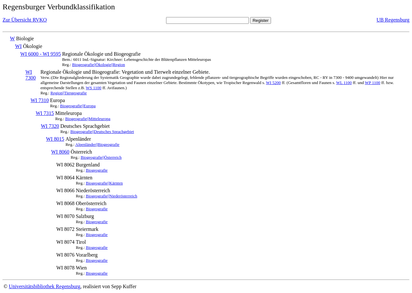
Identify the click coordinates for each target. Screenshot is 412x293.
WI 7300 (30, 74)
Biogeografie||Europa (78, 105)
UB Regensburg (393, 20)
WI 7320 (50, 126)
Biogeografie (97, 170)
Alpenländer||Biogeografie (97, 144)
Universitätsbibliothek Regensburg (44, 286)
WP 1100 (372, 82)
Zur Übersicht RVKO (25, 20)
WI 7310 (40, 100)
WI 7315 (45, 113)
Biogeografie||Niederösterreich (111, 196)
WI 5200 (273, 82)
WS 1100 (93, 87)
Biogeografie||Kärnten (104, 183)
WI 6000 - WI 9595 (40, 54)
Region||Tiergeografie (69, 92)
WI (18, 46)
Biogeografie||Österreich (101, 157)
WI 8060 (60, 152)
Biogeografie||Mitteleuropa (87, 118)
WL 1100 (344, 82)
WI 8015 (55, 139)
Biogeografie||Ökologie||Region (98, 64)
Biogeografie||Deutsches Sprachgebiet (102, 131)
